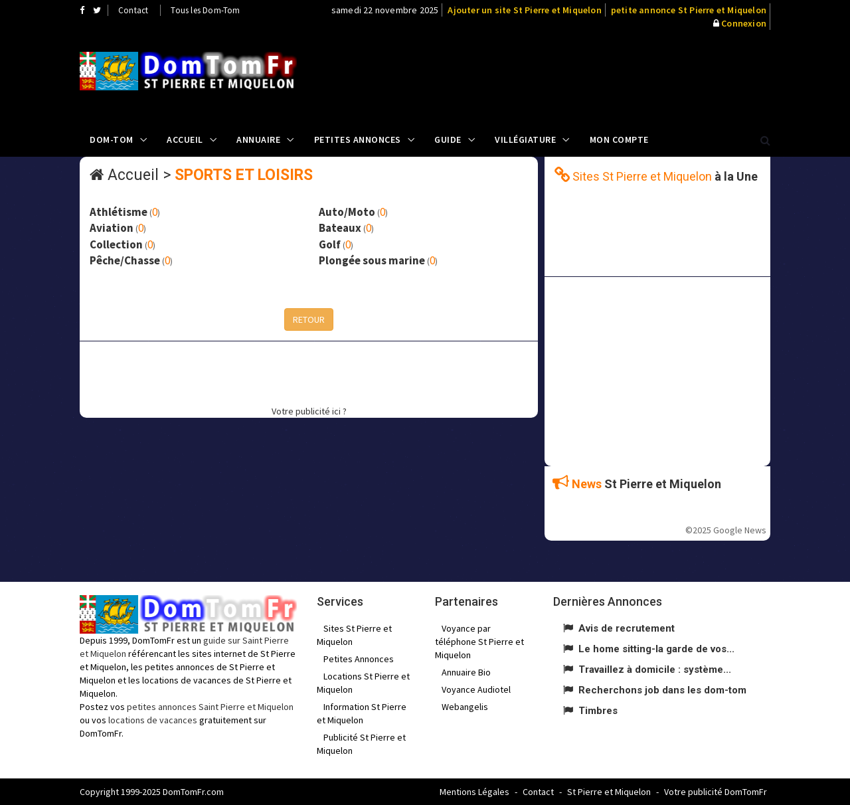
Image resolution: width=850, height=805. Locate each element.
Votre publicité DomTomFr (715, 792)
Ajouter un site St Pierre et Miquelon (524, 10)
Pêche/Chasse (125, 260)
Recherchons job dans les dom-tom (662, 690)
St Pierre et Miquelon (609, 792)
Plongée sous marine (372, 260)
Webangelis (465, 707)
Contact (133, 10)
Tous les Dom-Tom (205, 10)
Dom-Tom (111, 139)
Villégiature (525, 139)
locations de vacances (152, 720)
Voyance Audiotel (476, 689)
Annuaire (258, 139)
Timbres (598, 711)
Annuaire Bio (466, 672)
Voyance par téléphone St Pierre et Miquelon (479, 641)
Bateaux (340, 228)
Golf (330, 244)
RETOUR (309, 319)
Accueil (185, 139)
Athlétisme (118, 212)
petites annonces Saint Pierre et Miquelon (210, 707)
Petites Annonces (357, 139)
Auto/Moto (347, 212)
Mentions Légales (474, 792)
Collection (116, 244)
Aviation (111, 228)
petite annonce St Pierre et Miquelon (688, 10)
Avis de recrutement (626, 628)
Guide (448, 139)
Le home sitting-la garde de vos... (656, 649)
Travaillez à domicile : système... (654, 669)
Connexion (743, 23)
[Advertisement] (558, 76)
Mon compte (619, 139)
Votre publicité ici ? (309, 411)
